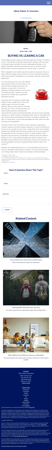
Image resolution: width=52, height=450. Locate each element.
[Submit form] (7, 209)
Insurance (26, 395)
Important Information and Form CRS (9, 446)
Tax (26, 397)
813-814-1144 (26, 18)
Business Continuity (22, 446)
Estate (26, 393)
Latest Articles (26, 402)
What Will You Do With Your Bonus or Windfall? (26, 355)
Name (6, 173)
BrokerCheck (32, 407)
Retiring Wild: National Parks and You (26, 307)
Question (6, 194)
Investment (26, 391)
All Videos (26, 404)
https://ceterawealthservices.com (21, 436)
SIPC (45, 424)
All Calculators (26, 406)
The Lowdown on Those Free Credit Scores (26, 260)
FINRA (42, 424)
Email (6, 183)
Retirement (26, 390)
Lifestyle (26, 400)
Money (26, 398)
